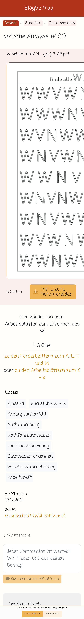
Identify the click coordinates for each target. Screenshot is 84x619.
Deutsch (11, 23)
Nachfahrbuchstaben (29, 435)
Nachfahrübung (24, 424)
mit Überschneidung (28, 446)
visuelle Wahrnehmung (32, 467)
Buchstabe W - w (49, 403)
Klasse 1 (16, 403)
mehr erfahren (59, 607)
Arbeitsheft (20, 477)
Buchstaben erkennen (30, 456)
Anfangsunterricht (27, 414)
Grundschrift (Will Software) (35, 516)
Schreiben (33, 23)
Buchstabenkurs (62, 23)
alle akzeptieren (32, 613)
